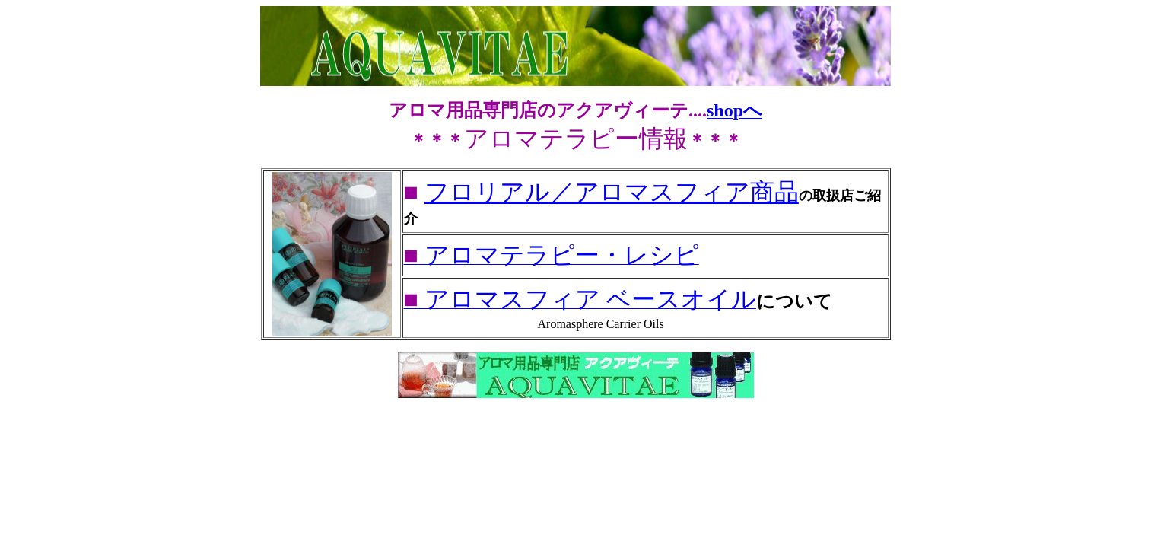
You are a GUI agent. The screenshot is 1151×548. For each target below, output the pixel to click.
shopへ (734, 110)
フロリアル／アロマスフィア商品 (611, 192)
